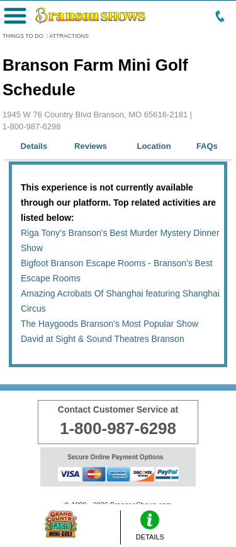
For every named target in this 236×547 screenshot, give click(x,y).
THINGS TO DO (23, 36)
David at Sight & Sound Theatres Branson (102, 339)
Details (34, 146)
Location (154, 146)
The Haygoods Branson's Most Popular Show (109, 324)
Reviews (90, 146)
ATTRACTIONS (69, 36)
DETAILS (150, 525)
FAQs (207, 146)
